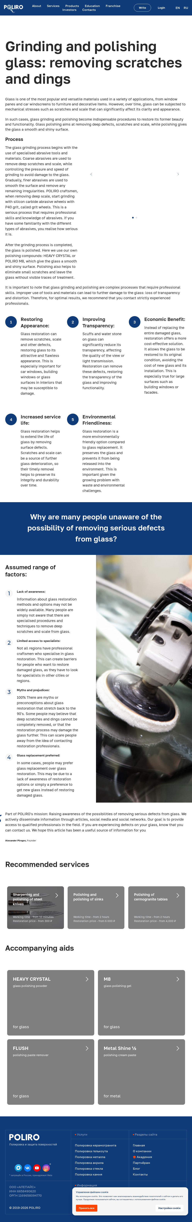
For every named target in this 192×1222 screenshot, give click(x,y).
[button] (142, 8)
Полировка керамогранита (95, 1145)
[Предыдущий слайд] (91, 174)
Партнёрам (141, 1163)
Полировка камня (88, 1174)
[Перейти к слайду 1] (133, 217)
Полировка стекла (89, 1168)
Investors (69, 10)
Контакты (140, 1174)
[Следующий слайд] (178, 174)
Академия (144, 1157)
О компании (142, 1151)
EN (178, 8)
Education (92, 6)
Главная (139, 1145)
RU (186, 8)
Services (53, 6)
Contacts (89, 10)
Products (72, 6)
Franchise (113, 6)
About (36, 6)
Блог (136, 1168)
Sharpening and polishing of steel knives (27, 899)
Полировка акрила (89, 1163)
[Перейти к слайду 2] (136, 217)
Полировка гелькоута (91, 1151)
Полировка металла (90, 1157)
